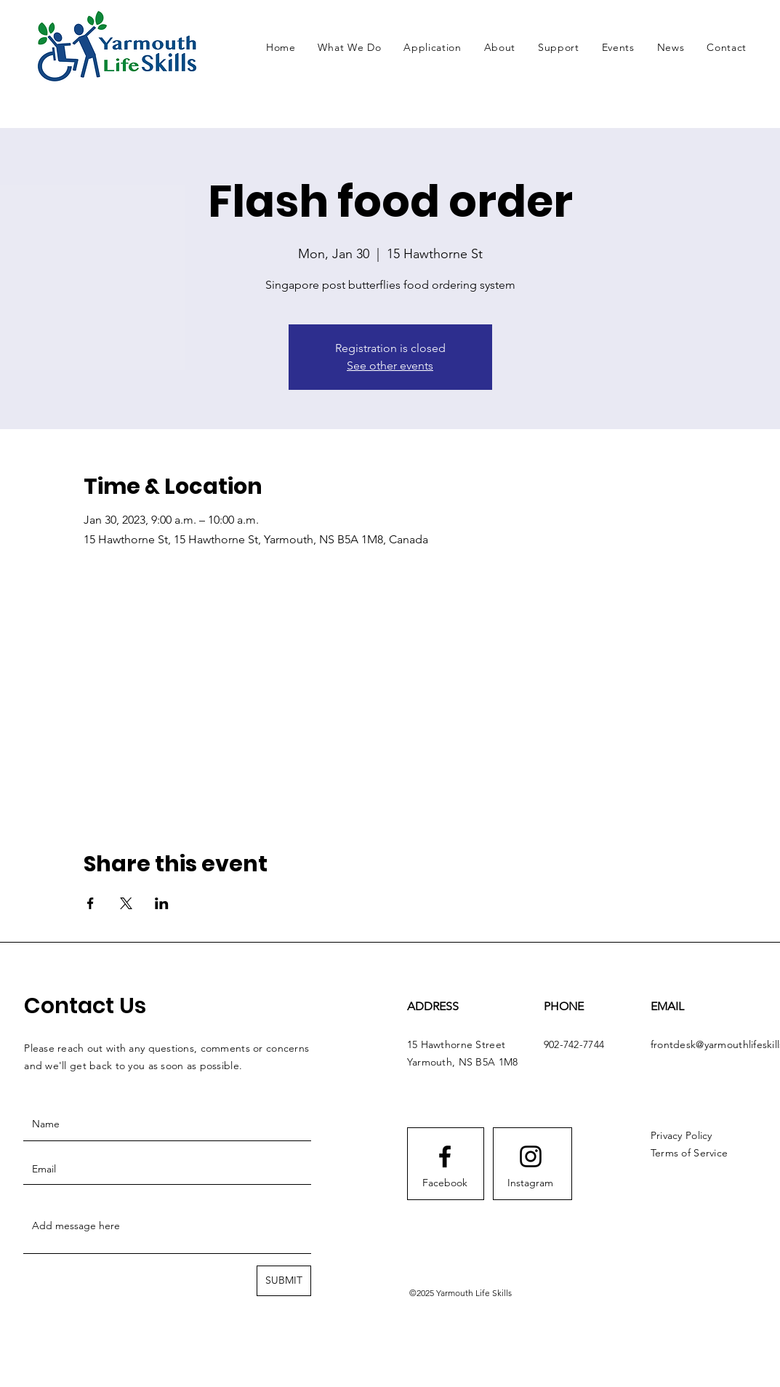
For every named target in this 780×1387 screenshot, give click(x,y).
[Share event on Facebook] (90, 903)
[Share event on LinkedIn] (162, 903)
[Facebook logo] (444, 1156)
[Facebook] (445, 1183)
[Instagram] (530, 1183)
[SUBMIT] (284, 1281)
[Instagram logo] (530, 1156)
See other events (390, 365)
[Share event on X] (126, 903)
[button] (349, 47)
